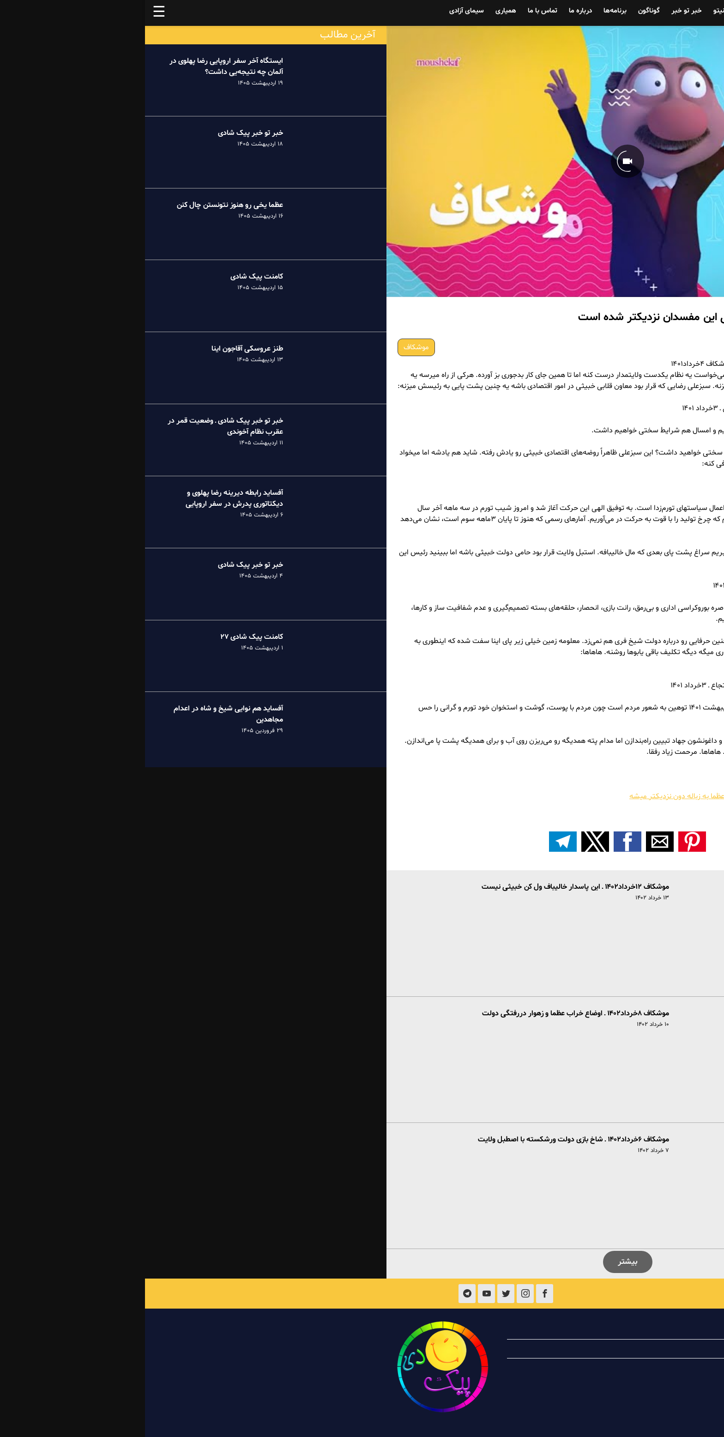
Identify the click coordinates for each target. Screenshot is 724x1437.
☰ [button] (14, 13)
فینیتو (577, 11)
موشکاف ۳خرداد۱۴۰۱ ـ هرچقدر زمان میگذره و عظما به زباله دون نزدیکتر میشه (598, 796)
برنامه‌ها (470, 11)
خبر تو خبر (541, 11)
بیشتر (483, 1261)
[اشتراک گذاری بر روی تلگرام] (418, 841)
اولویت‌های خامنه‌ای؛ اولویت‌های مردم (657, 807)
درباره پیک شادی (645, 1330)
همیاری (360, 11)
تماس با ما (397, 11)
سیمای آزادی (321, 11)
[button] (547, 841)
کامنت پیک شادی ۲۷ (106, 637)
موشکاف (271, 347)
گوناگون (504, 11)
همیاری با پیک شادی (639, 1349)
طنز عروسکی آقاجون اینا (102, 349)
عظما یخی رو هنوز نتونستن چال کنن (84, 205)
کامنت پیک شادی (111, 277)
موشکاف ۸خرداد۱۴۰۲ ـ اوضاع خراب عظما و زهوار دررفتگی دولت (430, 1013)
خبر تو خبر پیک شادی (105, 133)
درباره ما (435, 11)
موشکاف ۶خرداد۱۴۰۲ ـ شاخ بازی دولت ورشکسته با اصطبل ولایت (428, 1139)
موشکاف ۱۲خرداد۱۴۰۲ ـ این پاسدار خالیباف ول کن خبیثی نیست (430, 887)
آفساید (651, 11)
